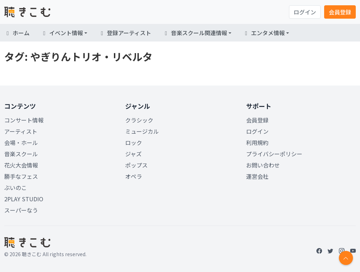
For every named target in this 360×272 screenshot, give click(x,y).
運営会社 (257, 176)
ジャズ (133, 154)
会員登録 (340, 12)
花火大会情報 (21, 165)
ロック (133, 142)
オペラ (133, 176)
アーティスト (20, 131)
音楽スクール (21, 154)
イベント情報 (62, 33)
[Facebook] (319, 250)
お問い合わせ (263, 165)
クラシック (139, 120)
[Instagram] (342, 250)
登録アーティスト (124, 33)
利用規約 (257, 142)
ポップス (136, 165)
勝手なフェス (21, 176)
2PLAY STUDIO (23, 199)
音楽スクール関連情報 (194, 33)
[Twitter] (330, 250)
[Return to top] (346, 258)
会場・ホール (21, 142)
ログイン (305, 12)
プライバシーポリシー (274, 154)
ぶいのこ (15, 187)
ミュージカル (142, 131)
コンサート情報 (24, 120)
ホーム (17, 33)
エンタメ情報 (264, 33)
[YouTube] (353, 250)
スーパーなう (21, 210)
